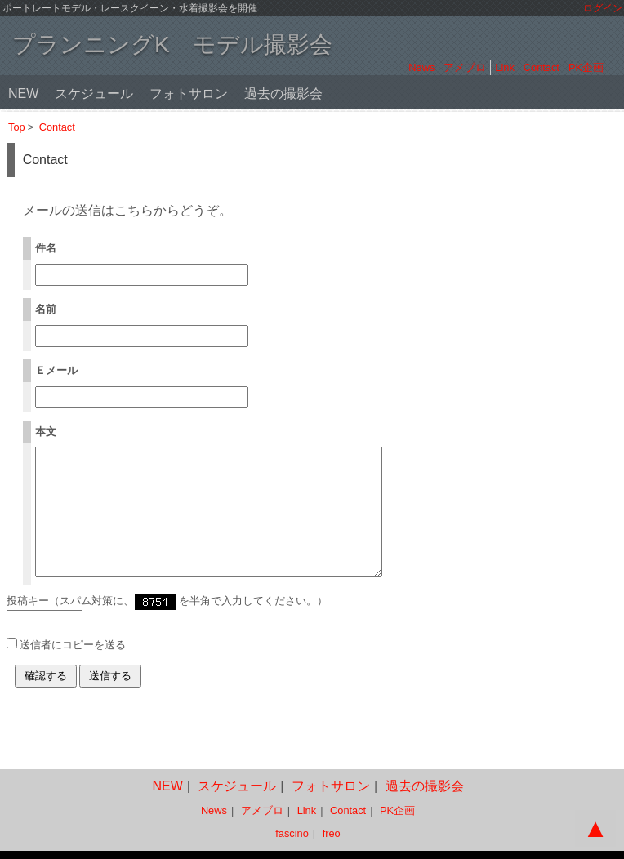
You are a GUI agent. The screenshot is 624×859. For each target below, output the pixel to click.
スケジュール (94, 93)
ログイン (602, 8)
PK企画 (586, 67)
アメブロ (464, 67)
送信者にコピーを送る (73, 669)
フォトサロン (188, 93)
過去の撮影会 (283, 93)
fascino (292, 834)
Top (16, 127)
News (421, 67)
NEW (23, 93)
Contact (541, 67)
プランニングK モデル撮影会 (172, 44)
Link (504, 67)
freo (332, 834)
